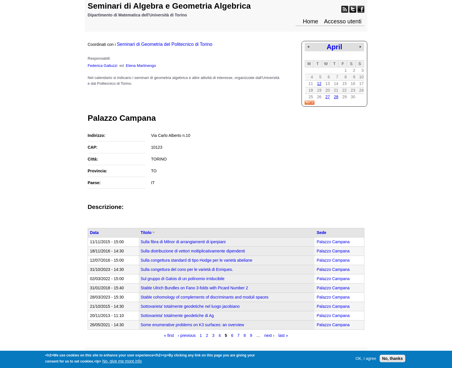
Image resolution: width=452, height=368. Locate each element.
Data (94, 232)
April (334, 47)
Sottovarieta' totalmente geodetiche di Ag (177, 315)
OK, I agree (365, 360)
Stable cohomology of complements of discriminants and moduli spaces (205, 297)
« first (169, 335)
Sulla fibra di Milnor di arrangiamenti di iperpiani (183, 241)
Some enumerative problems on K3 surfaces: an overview (192, 324)
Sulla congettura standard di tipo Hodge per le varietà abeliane (197, 260)
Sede (321, 232)
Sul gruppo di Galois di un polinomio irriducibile (183, 278)
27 (327, 97)
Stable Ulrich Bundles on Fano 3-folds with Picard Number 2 (194, 288)
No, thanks (392, 360)
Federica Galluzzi (102, 65)
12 (319, 83)
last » (283, 335)
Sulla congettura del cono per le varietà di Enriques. (187, 269)
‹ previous (186, 335)
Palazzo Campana (333, 241)
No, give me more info (122, 362)
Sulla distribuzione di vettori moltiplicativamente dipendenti (193, 251)
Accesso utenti (342, 21)
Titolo (148, 232)
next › (269, 335)
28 (336, 97)
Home (310, 21)
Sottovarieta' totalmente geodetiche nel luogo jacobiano (190, 306)
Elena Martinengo (141, 65)
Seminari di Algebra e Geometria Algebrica (169, 5)
